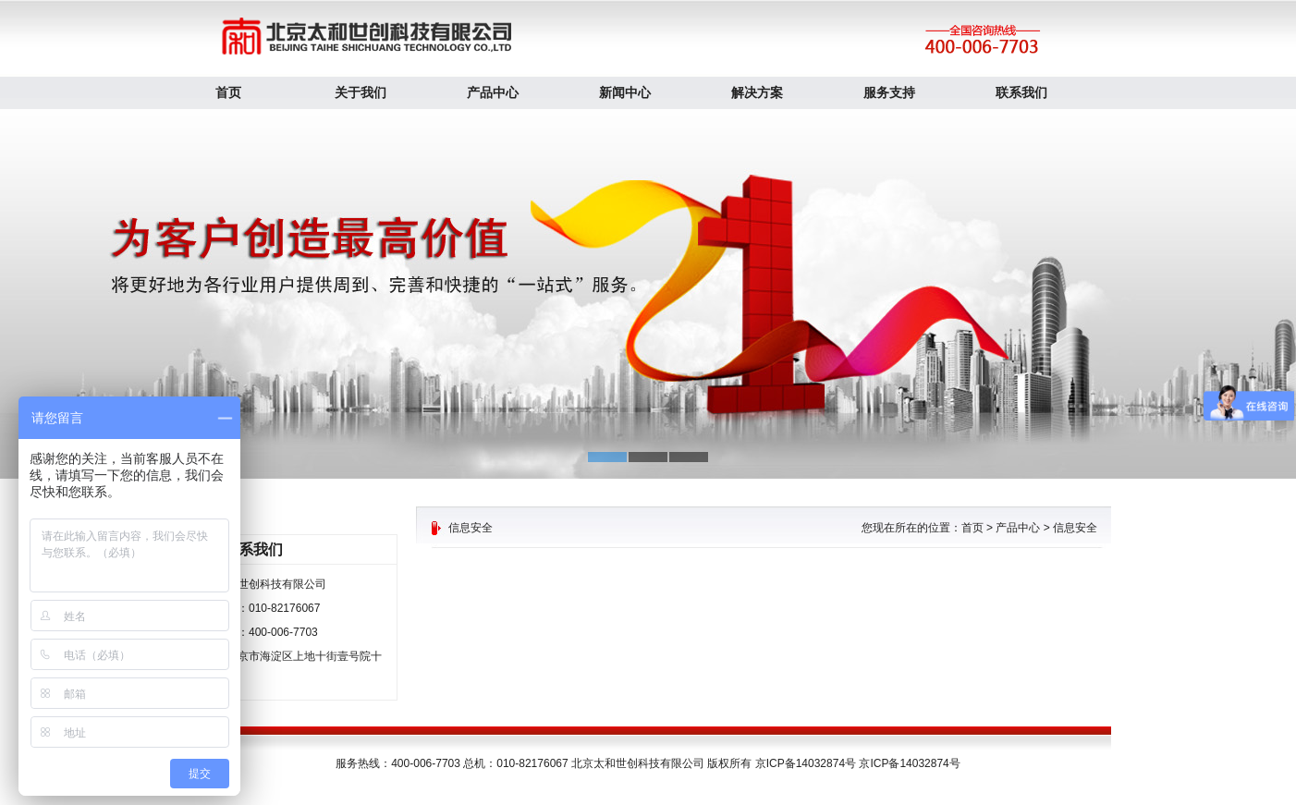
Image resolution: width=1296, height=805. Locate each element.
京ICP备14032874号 (909, 763)
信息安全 (1075, 527)
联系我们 (1021, 92)
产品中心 (493, 92)
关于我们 (360, 92)
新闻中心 (625, 92)
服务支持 (889, 92)
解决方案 (757, 92)
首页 (228, 92)
